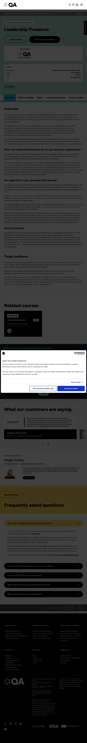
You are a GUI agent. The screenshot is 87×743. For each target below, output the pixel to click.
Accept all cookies (71, 388)
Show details (76, 382)
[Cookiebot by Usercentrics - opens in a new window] (76, 353)
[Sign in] (77, 4)
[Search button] (69, 4)
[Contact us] (73, 4)
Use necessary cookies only (43, 388)
